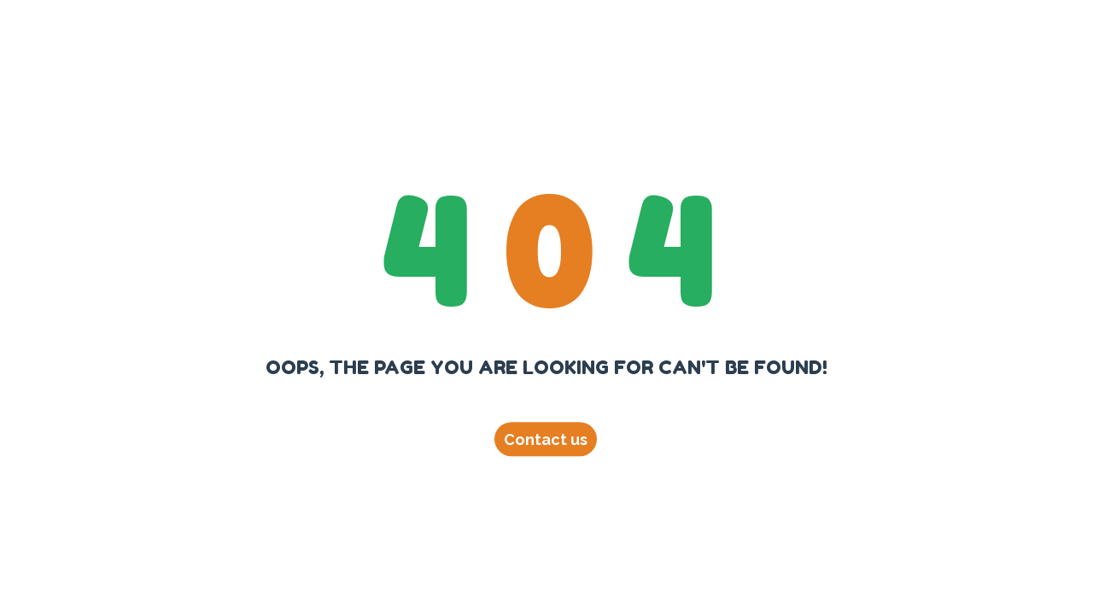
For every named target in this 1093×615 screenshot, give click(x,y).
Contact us (545, 439)
